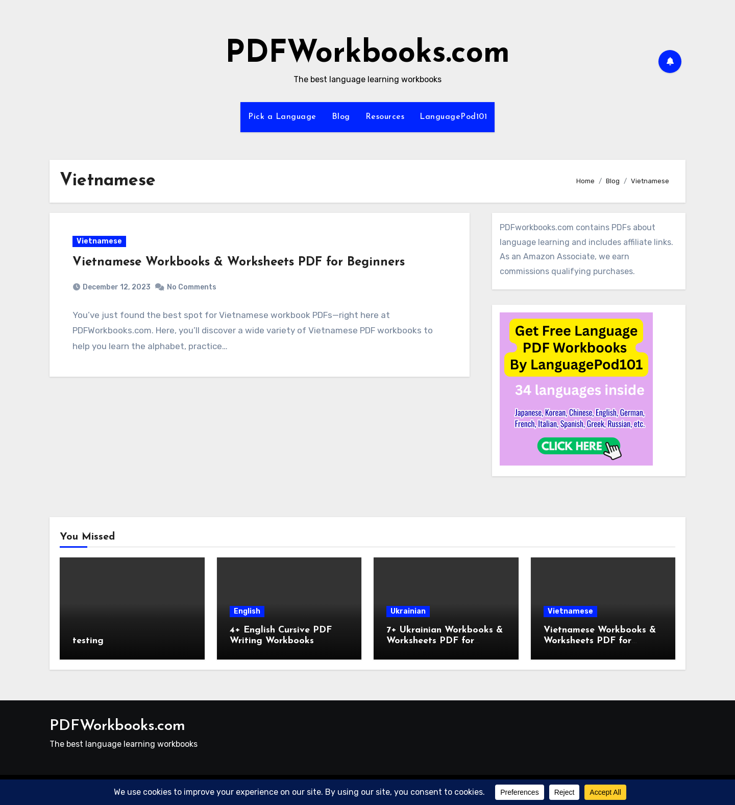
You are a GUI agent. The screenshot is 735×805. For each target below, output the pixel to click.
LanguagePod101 (453, 117)
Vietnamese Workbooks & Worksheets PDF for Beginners (238, 262)
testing (88, 641)
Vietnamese (99, 241)
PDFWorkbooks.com (367, 54)
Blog (341, 117)
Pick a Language (282, 117)
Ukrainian (408, 611)
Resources (385, 117)
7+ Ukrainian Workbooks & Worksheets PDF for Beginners (444, 641)
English (247, 611)
